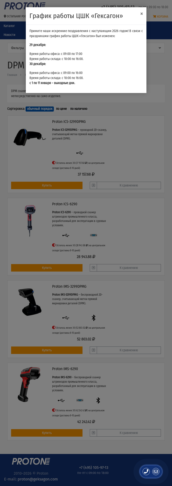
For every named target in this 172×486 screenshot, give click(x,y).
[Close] (141, 13)
